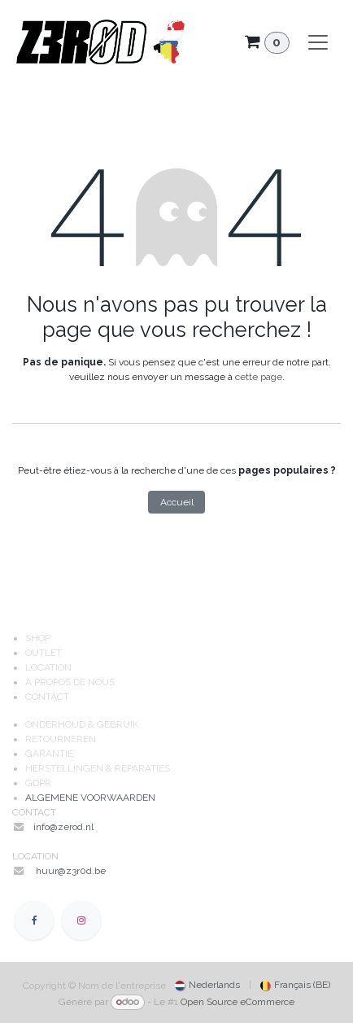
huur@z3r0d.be (71, 871)
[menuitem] (207, 985)
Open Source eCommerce (237, 1002)
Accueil (177, 502)
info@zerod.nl (64, 827)
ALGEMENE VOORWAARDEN (90, 797)
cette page (258, 377)
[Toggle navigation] (318, 42)
